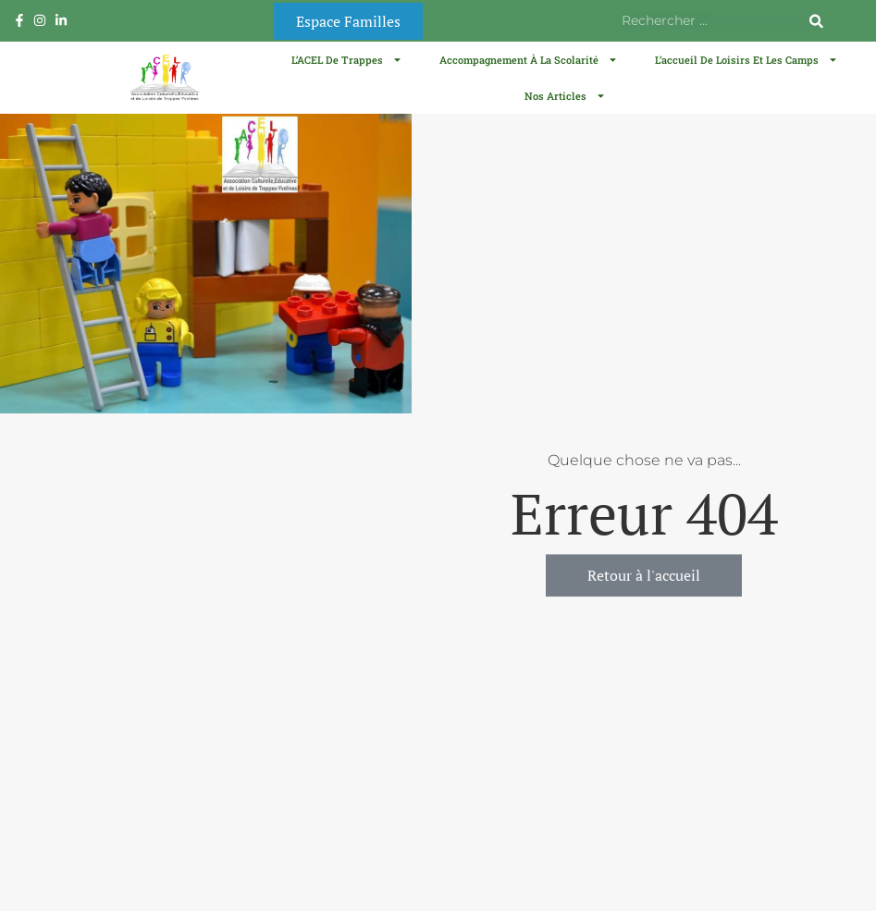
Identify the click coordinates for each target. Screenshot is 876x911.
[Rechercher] (816, 21)
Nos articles (565, 95)
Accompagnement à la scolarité (528, 59)
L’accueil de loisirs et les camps (746, 59)
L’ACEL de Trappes (346, 59)
